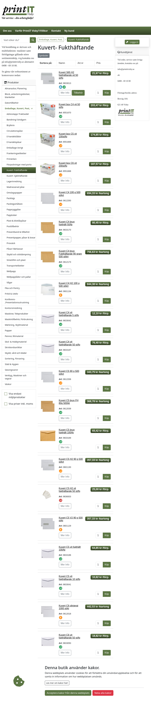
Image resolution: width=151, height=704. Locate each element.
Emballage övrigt (15, 147)
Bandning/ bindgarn (16, 119)
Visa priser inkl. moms (21, 403)
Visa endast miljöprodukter (17, 395)
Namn (62, 63)
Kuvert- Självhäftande (17, 175)
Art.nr (80, 63)
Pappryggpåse (14, 209)
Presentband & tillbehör (18, 232)
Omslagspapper (14, 192)
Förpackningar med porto (19, 164)
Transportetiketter (15, 265)
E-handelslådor (14, 136)
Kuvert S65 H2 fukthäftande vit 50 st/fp (68, 75)
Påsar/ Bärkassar (15, 248)
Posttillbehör (13, 226)
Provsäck (11, 243)
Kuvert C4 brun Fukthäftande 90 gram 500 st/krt (70, 254)
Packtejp (11, 198)
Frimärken (12, 159)
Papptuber (12, 215)
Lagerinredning (14, 181)
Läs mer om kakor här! (57, 683)
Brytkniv (11, 125)
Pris (98, 63)
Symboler (43, 55)
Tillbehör (78, 92)
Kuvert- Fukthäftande (17, 170)
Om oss (7, 30)
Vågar (9, 282)
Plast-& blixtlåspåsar (16, 220)
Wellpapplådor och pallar (19, 276)
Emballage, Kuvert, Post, (51, 39)
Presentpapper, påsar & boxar (21, 237)
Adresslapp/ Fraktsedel (18, 114)
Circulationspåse (15, 130)
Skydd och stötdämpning (19, 254)
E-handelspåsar (14, 142)
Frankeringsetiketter (16, 153)
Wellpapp (11, 271)
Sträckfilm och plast (16, 260)
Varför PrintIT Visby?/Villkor (31, 30)
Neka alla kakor (102, 693)
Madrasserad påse (15, 187)
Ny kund (69, 30)
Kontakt (56, 30)
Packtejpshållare (14, 203)
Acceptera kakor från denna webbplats (68, 693)
